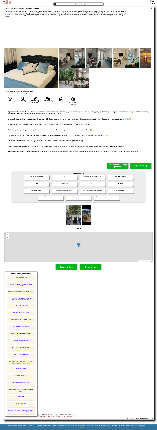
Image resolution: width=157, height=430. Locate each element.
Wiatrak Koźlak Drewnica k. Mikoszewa (21, 333)
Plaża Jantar (21, 396)
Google (35, 425)
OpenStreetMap (148, 261)
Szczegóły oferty (66, 267)
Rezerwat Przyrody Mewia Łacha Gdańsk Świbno (21, 291)
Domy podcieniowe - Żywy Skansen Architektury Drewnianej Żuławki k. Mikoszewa (21, 362)
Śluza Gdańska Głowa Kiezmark (21, 326)
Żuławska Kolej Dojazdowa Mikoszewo (21, 319)
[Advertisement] (78, 32)
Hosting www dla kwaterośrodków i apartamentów (65, 415)
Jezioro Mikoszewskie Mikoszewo (21, 347)
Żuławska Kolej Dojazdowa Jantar (21, 382)
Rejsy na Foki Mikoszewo (21, 305)
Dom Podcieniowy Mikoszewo (21, 340)
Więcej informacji (140, 166)
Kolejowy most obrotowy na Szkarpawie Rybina (21, 411)
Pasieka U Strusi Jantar (21, 375)
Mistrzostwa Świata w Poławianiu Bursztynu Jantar (21, 390)
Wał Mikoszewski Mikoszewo (21, 312)
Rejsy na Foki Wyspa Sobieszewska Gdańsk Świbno (21, 285)
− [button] (7, 237)
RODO (148, 425)
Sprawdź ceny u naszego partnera (117, 166)
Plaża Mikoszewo (21, 368)
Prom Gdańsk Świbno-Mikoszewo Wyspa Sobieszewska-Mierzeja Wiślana (21, 299)
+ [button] (7, 234)
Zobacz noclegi (90, 267)
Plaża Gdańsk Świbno (21, 277)
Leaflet (140, 261)
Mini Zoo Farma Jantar (21, 403)
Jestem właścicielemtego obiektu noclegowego (47, 415)
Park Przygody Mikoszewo (21, 354)
